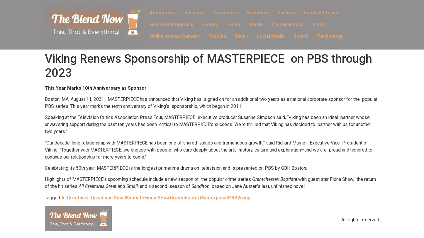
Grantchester (185, 197)
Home (233, 24)
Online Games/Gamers (175, 36)
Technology (330, 36)
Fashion (286, 13)
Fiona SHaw (157, 197)
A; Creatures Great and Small (93, 197)
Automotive (163, 13)
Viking (244, 197)
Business (194, 13)
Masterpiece (214, 197)
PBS (232, 197)
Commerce (225, 13)
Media (256, 24)
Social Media (271, 36)
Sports (301, 36)
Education (258, 13)
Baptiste (135, 197)
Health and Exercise (172, 24)
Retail (241, 36)
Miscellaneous (288, 24)
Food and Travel (322, 13)
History (210, 24)
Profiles (217, 36)
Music (319, 24)
